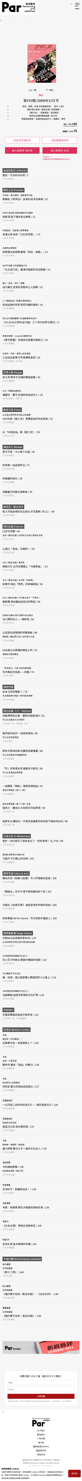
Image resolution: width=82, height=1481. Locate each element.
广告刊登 (41, 1438)
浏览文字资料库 (22, 140)
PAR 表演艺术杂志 (41, 1422)
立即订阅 (41, 1396)
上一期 (32, 89)
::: (71, 3)
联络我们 (41, 1434)
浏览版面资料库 (60, 140)
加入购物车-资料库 (22, 150)
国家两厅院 (41, 1450)
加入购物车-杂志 (60, 150)
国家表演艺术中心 (41, 1446)
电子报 (41, 1442)
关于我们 (41, 1430)
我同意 (75, 1473)
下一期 (50, 89)
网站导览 (41, 1454)
